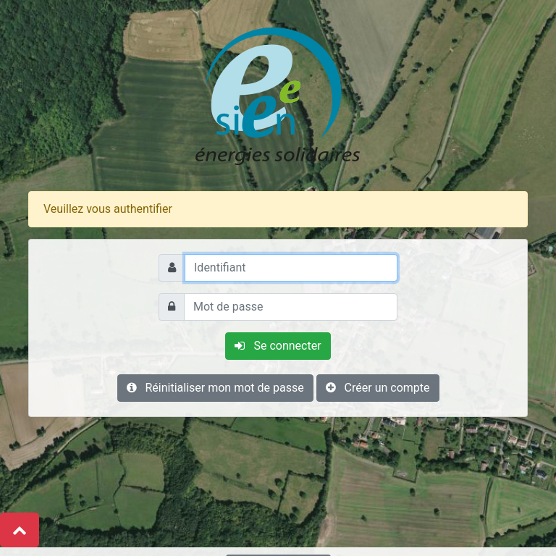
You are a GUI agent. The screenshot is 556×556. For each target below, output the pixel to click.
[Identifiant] (291, 268)
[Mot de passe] (290, 307)
